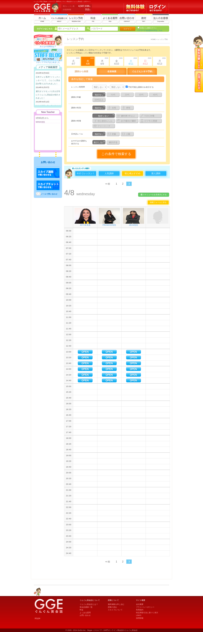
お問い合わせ (85, 615)
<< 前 (107, 184)
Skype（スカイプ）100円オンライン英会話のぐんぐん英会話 (112, 630)
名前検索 (111, 71)
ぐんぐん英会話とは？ (89, 604)
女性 (113, 107)
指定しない (104, 116)
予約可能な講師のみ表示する (140, 87)
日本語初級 (113, 134)
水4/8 (87, 61)
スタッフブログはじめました (48, 61)
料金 (81, 610)
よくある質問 (85, 613)
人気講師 (109, 173)
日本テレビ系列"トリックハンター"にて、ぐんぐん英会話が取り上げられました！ (48, 80)
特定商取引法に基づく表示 (147, 613)
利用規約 (139, 610)
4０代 (156, 94)
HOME (153, 39)
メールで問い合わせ (49, 194)
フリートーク (104, 126)
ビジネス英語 (151, 121)
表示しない (99, 142)
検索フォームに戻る (158, 202)
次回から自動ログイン (148, 28)
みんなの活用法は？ (48, 46)
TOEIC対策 (151, 116)
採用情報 (139, 618)
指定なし (99, 94)
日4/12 (145, 61)
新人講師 (155, 173)
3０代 (142, 94)
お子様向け (127, 121)
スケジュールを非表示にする (154, 195)
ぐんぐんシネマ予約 (142, 71)
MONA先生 (40, 122)
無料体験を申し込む (116, 604)
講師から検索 (81, 71)
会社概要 (139, 604)
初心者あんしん (104, 121)
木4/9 (101, 61)
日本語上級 (128, 134)
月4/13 (159, 61)
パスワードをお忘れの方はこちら (149, 30)
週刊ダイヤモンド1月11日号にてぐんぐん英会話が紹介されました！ (48, 94)
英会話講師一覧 (86, 607)
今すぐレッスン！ (86, 173)
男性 (128, 107)
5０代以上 (99, 99)
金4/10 (116, 61)
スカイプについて (115, 610)
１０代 (113, 94)
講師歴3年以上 (127, 116)
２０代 (128, 94)
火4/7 (73, 61)
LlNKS (138, 615)
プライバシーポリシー (145, 607)
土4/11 (130, 61)
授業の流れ (112, 607)
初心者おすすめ (132, 173)
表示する (113, 142)
